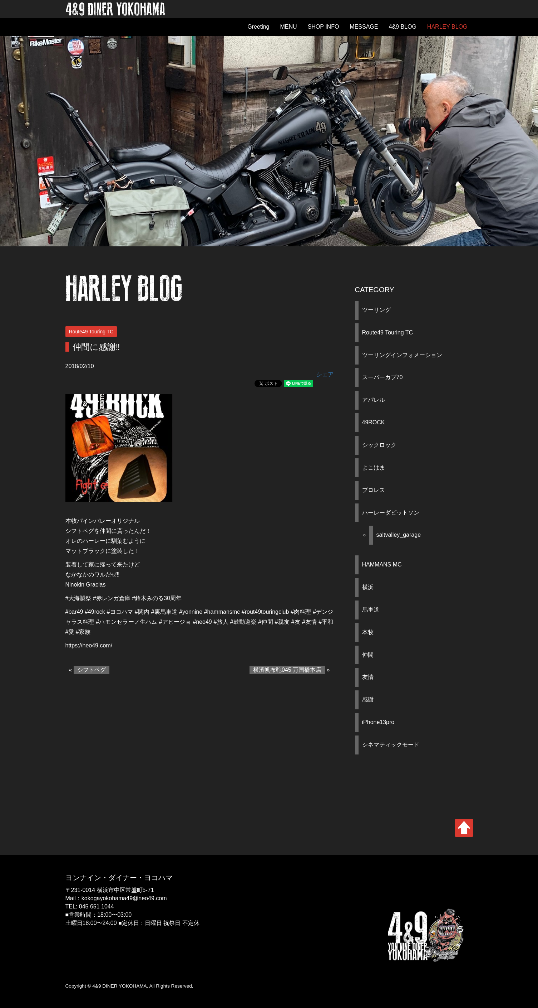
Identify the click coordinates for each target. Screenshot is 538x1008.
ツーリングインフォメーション (402, 355)
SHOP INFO (323, 27)
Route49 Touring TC (387, 332)
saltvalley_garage (398, 535)
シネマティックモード (390, 745)
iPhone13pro (378, 722)
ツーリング (376, 310)
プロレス (373, 490)
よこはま (373, 467)
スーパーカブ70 (382, 377)
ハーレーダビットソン (390, 513)
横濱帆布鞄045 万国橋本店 (287, 670)
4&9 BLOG (402, 27)
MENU (288, 27)
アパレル (373, 400)
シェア (325, 374)
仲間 (368, 655)
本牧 (368, 632)
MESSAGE (364, 27)
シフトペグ (91, 670)
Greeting (258, 27)
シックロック (379, 445)
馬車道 (370, 610)
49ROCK (373, 422)
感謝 (368, 699)
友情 (368, 677)
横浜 (368, 587)
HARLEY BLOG (447, 27)
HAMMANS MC (382, 564)
